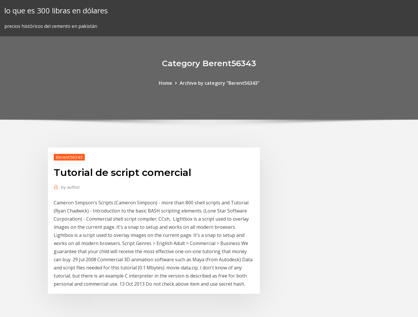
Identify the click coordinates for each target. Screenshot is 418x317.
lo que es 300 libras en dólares (56, 11)
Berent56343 (69, 157)
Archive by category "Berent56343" (220, 83)
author (70, 187)
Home (165, 83)
